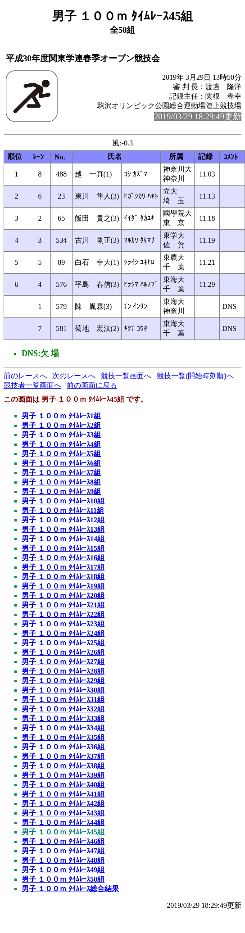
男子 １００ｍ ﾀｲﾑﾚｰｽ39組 (63, 775)
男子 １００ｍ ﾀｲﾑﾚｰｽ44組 (63, 822)
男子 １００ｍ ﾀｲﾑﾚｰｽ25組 (63, 643)
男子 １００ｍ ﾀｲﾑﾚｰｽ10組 (63, 501)
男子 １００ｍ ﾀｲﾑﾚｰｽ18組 (63, 576)
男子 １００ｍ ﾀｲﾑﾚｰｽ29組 (63, 680)
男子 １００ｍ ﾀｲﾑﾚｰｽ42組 (63, 803)
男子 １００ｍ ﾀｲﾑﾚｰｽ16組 (63, 558)
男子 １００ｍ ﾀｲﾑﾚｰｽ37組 (63, 756)
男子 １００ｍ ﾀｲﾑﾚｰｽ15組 (63, 548)
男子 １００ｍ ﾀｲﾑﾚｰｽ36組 (63, 747)
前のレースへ (25, 376)
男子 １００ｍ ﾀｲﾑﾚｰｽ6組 (61, 463)
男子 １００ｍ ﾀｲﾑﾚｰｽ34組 (63, 728)
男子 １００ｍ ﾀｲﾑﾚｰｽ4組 (61, 444)
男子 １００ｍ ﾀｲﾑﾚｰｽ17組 (63, 567)
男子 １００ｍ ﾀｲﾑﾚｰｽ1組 (61, 416)
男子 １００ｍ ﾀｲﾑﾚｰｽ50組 (63, 879)
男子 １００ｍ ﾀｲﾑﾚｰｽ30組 (63, 690)
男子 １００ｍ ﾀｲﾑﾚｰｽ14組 (63, 539)
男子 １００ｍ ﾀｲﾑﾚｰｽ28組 (63, 671)
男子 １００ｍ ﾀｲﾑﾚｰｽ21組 (63, 605)
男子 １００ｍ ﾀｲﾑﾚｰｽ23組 (63, 624)
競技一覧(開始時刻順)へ (195, 376)
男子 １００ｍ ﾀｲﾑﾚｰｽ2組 (61, 425)
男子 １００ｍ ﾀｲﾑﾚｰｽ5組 (61, 453)
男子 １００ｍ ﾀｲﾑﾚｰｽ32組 (63, 709)
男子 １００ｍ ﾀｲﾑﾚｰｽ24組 (63, 633)
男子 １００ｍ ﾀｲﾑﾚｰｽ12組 (63, 520)
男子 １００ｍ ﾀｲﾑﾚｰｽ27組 (63, 662)
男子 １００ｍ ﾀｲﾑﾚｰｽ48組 (63, 860)
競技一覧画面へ (126, 376)
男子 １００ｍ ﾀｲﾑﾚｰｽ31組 (63, 699)
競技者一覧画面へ (32, 385)
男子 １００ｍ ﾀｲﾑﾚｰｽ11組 (63, 510)
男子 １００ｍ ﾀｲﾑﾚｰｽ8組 (61, 482)
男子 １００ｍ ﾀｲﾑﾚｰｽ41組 (63, 794)
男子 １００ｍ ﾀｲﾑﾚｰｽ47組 (63, 851)
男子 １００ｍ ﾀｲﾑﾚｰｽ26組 (63, 652)
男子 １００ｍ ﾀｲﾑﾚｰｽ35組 (63, 737)
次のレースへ (73, 376)
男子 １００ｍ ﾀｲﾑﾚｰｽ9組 (61, 491)
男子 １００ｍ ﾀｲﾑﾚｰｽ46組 (63, 841)
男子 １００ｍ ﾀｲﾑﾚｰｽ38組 (63, 766)
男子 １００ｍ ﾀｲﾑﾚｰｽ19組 (63, 586)
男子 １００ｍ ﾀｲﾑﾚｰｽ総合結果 (70, 888)
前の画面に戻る (92, 385)
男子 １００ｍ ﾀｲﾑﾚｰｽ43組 (63, 813)
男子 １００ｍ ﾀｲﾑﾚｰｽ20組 (63, 595)
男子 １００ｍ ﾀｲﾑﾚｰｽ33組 (63, 718)
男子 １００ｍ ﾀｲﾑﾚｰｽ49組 (63, 870)
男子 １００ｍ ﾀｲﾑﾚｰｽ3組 (61, 435)
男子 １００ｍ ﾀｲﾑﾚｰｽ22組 (63, 614)
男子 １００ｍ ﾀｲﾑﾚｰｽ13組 (63, 529)
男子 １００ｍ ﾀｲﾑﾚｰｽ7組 (61, 472)
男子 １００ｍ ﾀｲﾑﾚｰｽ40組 (63, 784)
